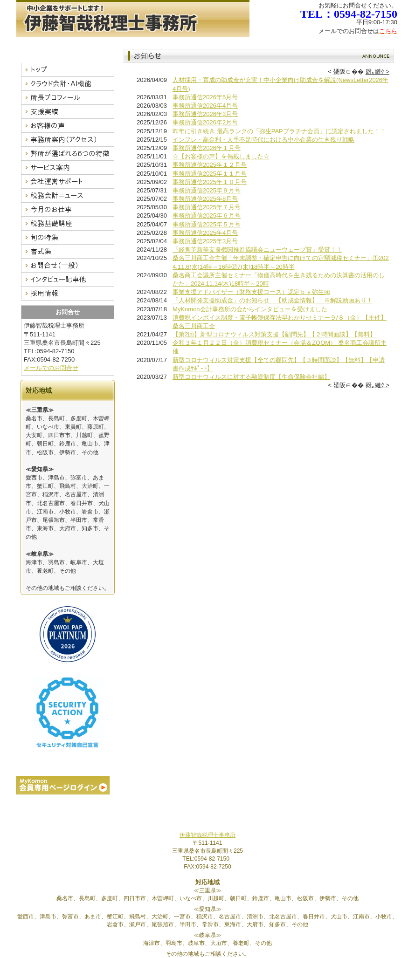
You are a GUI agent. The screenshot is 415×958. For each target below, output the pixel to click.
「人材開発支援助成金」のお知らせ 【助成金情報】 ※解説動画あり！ (273, 300)
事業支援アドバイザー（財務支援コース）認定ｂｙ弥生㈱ (251, 291)
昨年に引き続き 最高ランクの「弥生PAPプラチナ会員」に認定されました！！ (279, 131)
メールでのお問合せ (51, 367)
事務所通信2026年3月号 (205, 113)
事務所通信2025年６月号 (207, 215)
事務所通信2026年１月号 (207, 147)
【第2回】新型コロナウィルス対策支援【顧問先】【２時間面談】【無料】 (274, 334)
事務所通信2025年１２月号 (210, 164)
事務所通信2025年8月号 (205, 198)
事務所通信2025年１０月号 (210, 181)
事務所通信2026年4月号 (205, 105)
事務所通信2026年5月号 (205, 97)
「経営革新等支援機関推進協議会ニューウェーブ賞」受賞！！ (257, 249)
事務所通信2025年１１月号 (210, 173)
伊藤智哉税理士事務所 (207, 835)
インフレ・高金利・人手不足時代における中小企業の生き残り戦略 (263, 139)
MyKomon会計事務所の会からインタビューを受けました (250, 309)
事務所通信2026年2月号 (205, 122)
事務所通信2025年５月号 (207, 224)
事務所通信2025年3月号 (205, 241)
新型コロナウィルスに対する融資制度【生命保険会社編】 (251, 376)
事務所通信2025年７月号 (207, 207)
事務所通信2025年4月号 (205, 232)
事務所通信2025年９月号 (207, 190)
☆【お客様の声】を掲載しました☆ (221, 156)
